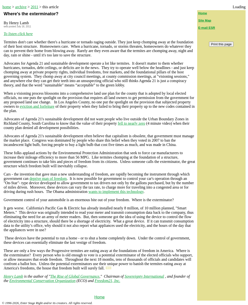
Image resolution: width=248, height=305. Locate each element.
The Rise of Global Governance (75, 276)
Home (99, 297)
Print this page (221, 44)
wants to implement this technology (115, 192)
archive (21, 7)
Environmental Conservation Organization (42, 281)
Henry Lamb (13, 276)
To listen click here (18, 34)
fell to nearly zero (131, 123)
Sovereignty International (144, 276)
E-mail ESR (206, 28)
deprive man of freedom (48, 178)
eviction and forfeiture (37, 106)
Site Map (204, 20)
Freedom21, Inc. (107, 281)
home (6, 7)
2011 (34, 7)
